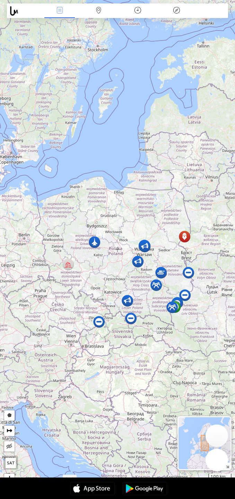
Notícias (59, 11)
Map (98, 11)
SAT (11, 463)
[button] (68, 264)
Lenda (176, 11)
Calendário (137, 11)
